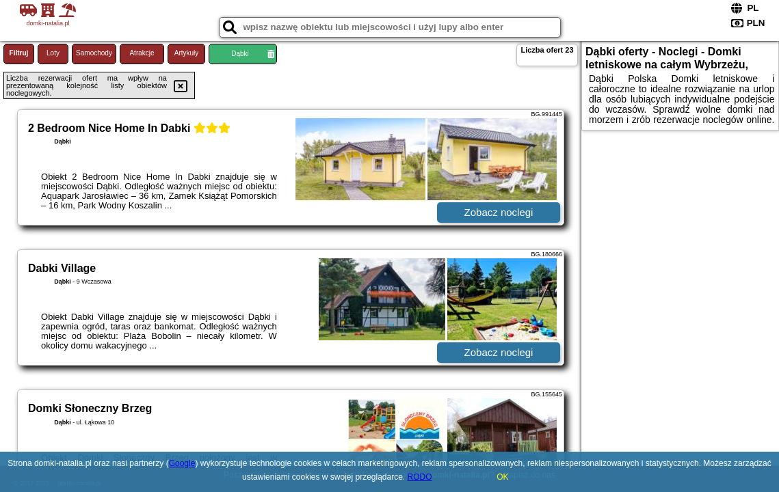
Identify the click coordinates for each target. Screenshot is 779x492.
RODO (420, 477)
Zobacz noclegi (498, 212)
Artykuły (186, 53)
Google (182, 463)
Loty (53, 53)
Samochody (94, 53)
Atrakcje (141, 53)
